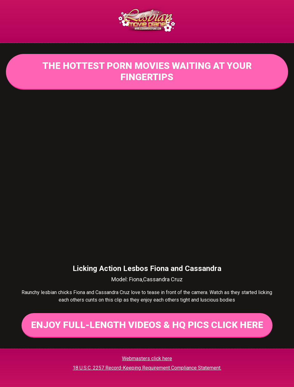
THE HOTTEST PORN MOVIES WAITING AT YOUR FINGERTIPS (147, 71)
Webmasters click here (147, 358)
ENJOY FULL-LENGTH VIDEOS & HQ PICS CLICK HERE (147, 324)
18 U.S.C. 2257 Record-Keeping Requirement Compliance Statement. (147, 368)
